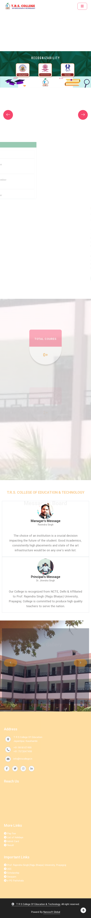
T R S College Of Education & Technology (36, 904)
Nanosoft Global (51, 912)
